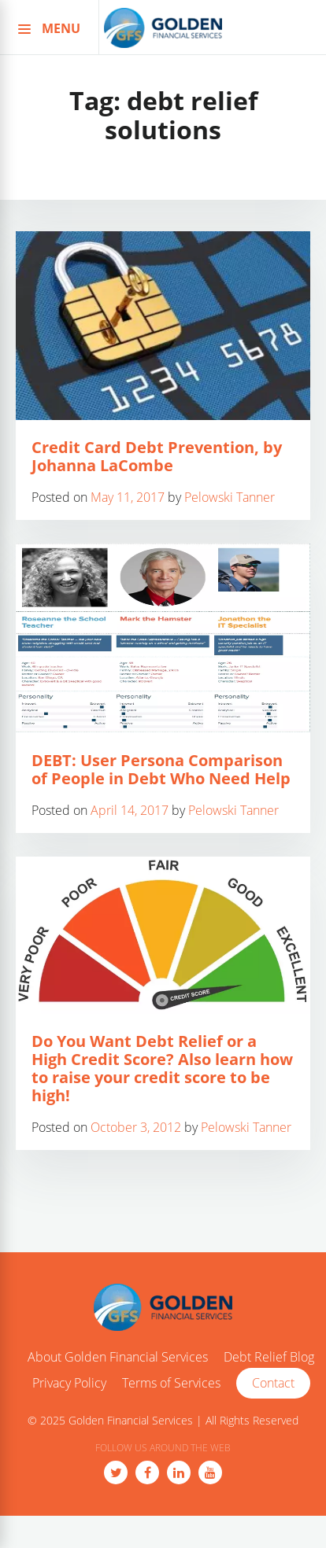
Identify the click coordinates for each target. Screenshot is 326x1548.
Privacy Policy (69, 1383)
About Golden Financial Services (118, 1358)
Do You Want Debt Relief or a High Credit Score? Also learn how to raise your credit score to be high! (162, 1068)
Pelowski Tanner (229, 497)
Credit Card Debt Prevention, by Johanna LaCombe (156, 456)
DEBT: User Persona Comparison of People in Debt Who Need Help (161, 769)
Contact (273, 1382)
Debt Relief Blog (269, 1358)
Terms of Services (171, 1383)
